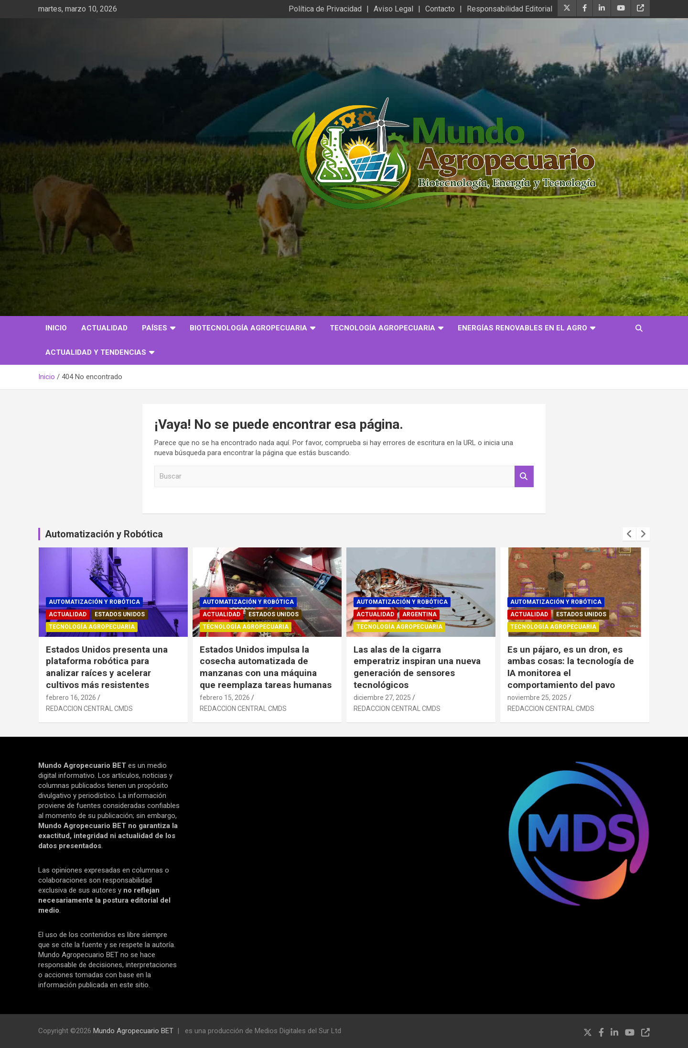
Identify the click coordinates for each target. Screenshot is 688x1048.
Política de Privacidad (325, 8)
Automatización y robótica (94, 602)
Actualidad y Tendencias (95, 352)
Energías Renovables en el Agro (522, 328)
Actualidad (104, 328)
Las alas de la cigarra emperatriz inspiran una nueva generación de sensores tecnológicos (417, 667)
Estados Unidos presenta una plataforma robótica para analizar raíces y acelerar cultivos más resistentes (107, 667)
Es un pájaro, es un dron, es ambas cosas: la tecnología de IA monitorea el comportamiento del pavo (570, 667)
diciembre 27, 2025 (382, 697)
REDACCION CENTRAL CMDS (89, 708)
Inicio (56, 328)
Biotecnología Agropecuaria (248, 328)
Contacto (440, 8)
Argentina (419, 614)
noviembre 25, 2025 (537, 697)
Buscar (524, 476)
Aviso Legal (393, 8)
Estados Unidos (120, 614)
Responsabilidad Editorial (509, 8)
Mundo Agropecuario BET (133, 1030)
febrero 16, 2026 (71, 697)
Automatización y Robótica (104, 534)
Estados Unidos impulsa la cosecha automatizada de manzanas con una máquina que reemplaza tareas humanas (266, 667)
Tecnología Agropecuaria (382, 328)
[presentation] (629, 534)
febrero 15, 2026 (225, 697)
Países (154, 328)
